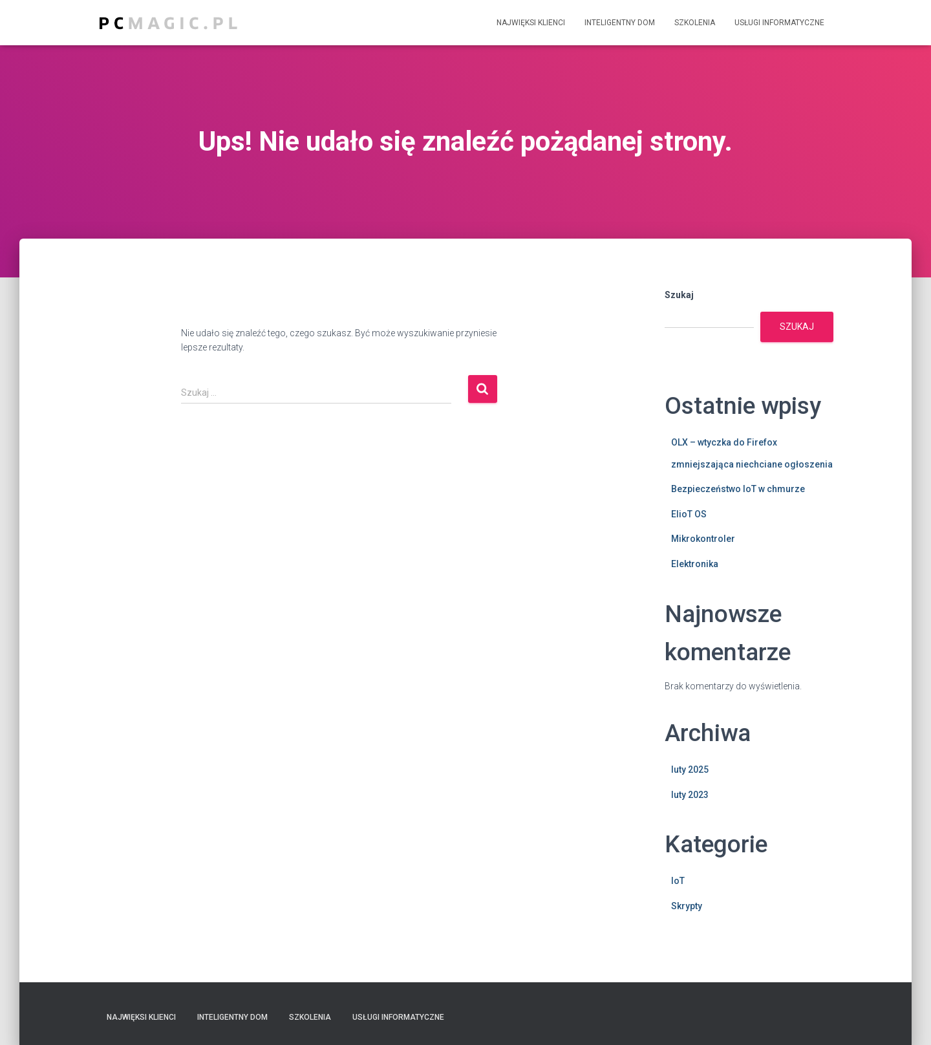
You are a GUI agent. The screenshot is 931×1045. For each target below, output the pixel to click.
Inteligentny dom (619, 22)
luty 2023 (690, 795)
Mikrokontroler (703, 538)
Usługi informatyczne (779, 22)
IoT (678, 881)
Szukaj (679, 295)
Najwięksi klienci (531, 22)
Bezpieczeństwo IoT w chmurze (738, 489)
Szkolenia (694, 22)
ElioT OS (689, 514)
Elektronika (694, 564)
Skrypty (686, 906)
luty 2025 (690, 769)
